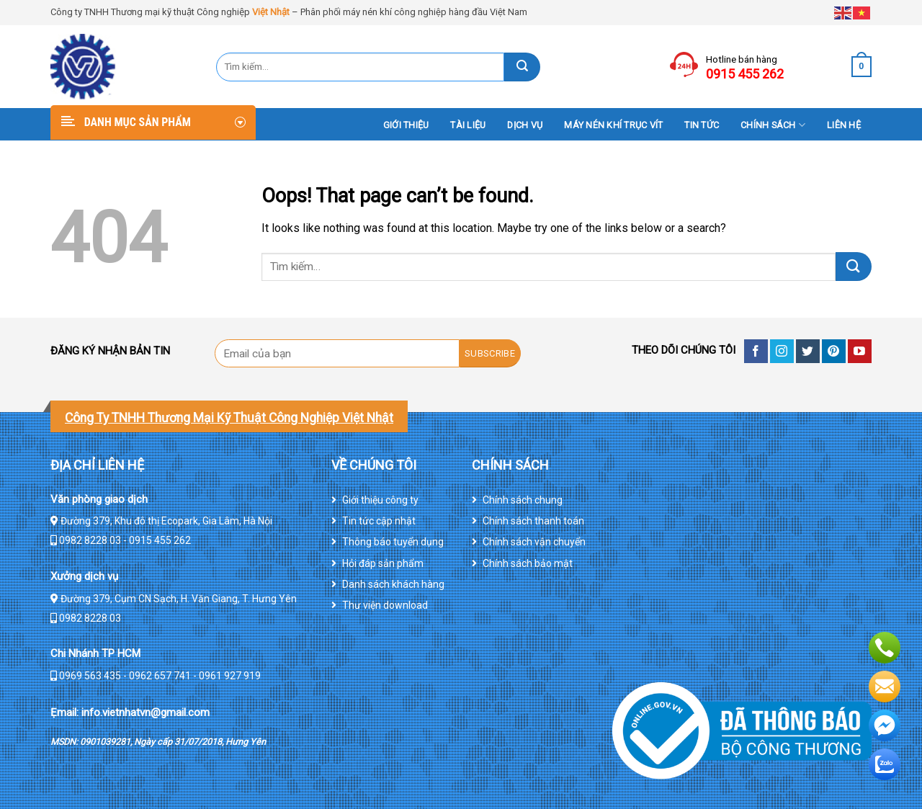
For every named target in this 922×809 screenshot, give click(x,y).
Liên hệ (844, 125)
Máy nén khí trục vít (613, 125)
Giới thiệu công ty (380, 500)
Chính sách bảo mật (528, 563)
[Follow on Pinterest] (834, 351)
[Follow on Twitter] (808, 351)
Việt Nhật (271, 11)
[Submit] (522, 67)
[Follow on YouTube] (860, 351)
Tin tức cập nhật (379, 521)
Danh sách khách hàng (393, 584)
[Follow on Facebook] (756, 351)
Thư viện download (385, 605)
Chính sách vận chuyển (534, 541)
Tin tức (701, 125)
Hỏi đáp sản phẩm (383, 563)
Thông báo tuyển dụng (393, 541)
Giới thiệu (406, 125)
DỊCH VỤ (524, 125)
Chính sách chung (523, 500)
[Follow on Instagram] (782, 351)
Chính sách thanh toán (533, 521)
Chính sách (772, 125)
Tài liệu (467, 125)
